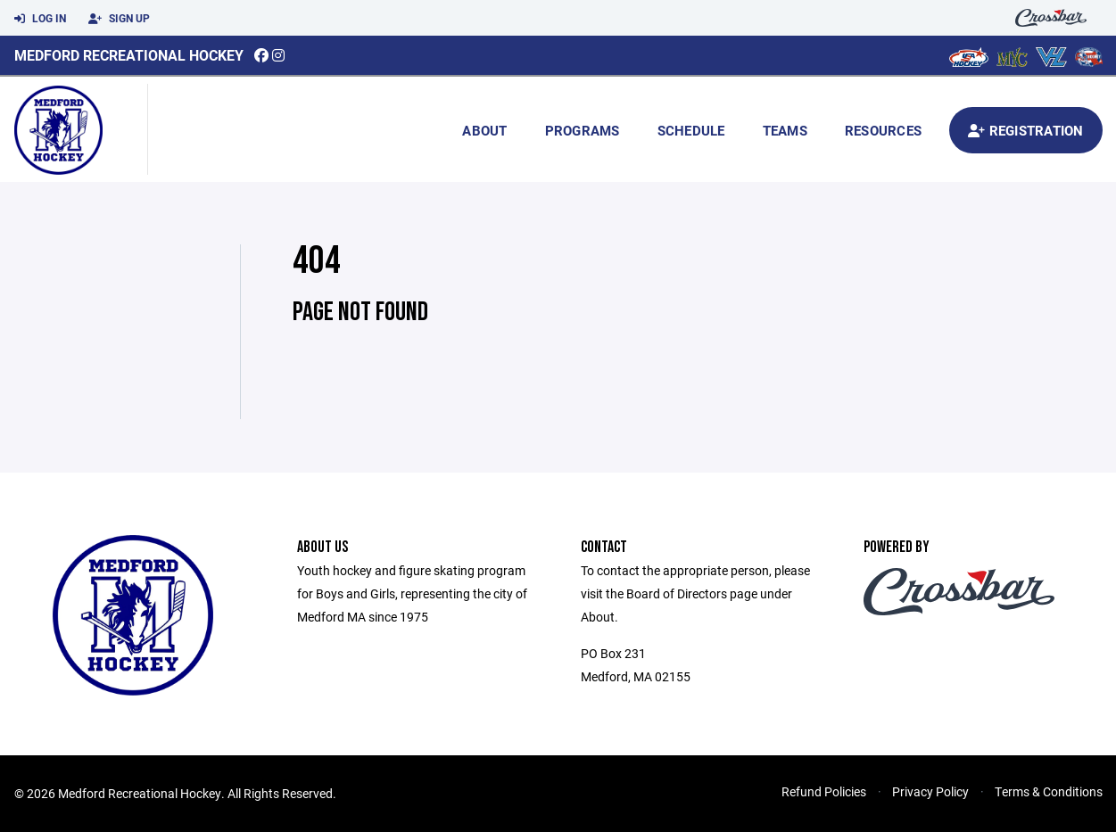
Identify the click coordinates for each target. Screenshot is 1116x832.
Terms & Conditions (1049, 791)
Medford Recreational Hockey (129, 54)
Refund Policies (823, 791)
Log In (40, 19)
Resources (883, 130)
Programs (582, 130)
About (484, 130)
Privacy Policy (930, 791)
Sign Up (119, 19)
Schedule (691, 130)
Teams (785, 130)
